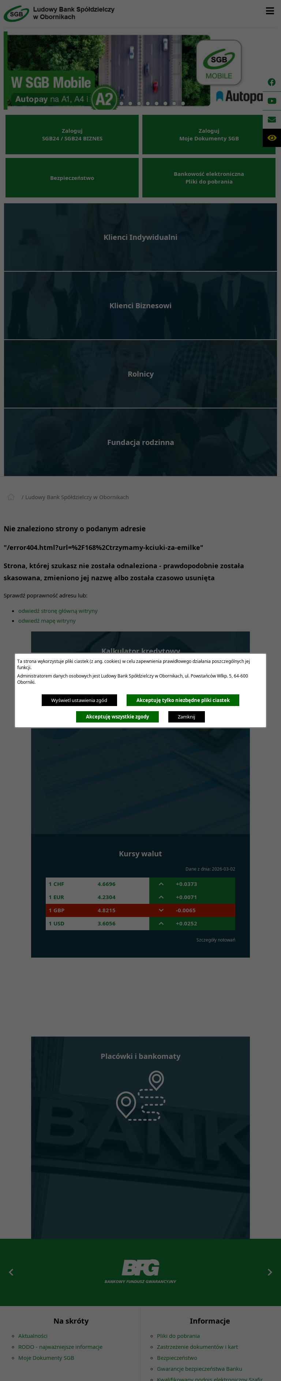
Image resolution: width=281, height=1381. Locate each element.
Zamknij (186, 716)
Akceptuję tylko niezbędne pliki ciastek (183, 700)
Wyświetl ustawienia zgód (79, 700)
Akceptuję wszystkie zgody (117, 716)
